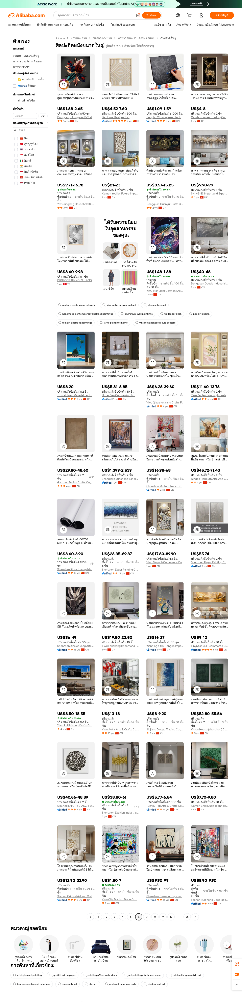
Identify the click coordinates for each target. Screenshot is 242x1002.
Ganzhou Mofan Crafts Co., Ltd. (76, 482)
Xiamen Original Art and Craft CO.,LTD (76, 896)
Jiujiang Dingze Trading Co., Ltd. (165, 729)
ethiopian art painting (27, 975)
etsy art (91, 984)
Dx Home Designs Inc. (115, 117)
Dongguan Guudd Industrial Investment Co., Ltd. (209, 283)
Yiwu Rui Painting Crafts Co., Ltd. (76, 725)
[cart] (190, 16)
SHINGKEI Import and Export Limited (209, 193)
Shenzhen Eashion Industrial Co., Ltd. (120, 812)
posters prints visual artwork (76, 305)
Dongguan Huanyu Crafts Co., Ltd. (165, 204)
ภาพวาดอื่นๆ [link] (168, 38)
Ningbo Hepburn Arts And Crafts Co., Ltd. (209, 478)
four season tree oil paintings (31, 984)
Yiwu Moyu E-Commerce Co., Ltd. (165, 562)
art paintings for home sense (142, 975)
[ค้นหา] (151, 15)
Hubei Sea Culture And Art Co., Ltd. (120, 395)
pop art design (199, 313)
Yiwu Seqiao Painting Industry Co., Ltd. (209, 395)
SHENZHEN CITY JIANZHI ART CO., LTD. (76, 805)
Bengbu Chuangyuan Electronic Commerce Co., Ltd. (165, 117)
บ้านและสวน (79, 38)
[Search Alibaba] (95, 15)
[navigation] (30, 478)
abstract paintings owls (120, 984)
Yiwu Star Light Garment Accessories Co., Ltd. (165, 290)
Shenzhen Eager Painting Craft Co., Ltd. (120, 569)
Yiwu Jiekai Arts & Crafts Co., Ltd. (120, 729)
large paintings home (114, 322)
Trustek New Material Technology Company (76, 395)
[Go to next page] (195, 916)
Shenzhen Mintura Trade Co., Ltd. (165, 486)
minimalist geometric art (185, 975)
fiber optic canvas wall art (119, 305)
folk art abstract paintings (75, 322)
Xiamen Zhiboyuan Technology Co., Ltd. (209, 805)
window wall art (154, 984)
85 (187, 916)
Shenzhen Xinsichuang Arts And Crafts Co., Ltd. (76, 569)
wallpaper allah (171, 313)
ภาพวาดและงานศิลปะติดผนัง (136, 38)
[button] (138, 15)
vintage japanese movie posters (155, 322)
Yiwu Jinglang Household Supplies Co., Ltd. (76, 204)
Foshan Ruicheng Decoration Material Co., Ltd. (209, 899)
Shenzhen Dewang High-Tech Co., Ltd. (165, 896)
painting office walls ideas (100, 975)
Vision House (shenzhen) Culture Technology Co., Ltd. (209, 729)
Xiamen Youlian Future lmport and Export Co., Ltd (120, 193)
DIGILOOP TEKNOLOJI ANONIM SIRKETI (76, 280)
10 (171, 916)
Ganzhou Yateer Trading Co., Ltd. (209, 117)
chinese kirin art (155, 305)
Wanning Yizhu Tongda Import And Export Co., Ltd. (165, 645)
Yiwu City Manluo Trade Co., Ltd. (120, 899)
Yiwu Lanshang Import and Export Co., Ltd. (120, 645)
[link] (237, 964)
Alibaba (60, 38)
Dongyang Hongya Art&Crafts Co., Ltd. (76, 117)
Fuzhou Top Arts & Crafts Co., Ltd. (165, 805)
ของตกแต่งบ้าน (102, 38)
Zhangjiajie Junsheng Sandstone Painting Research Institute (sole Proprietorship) (120, 478)
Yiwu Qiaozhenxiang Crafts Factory (165, 402)
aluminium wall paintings (137, 313)
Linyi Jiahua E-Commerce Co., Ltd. (209, 645)
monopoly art (67, 984)
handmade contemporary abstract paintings (85, 313)
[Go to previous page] (90, 916)
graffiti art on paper (62, 975)
